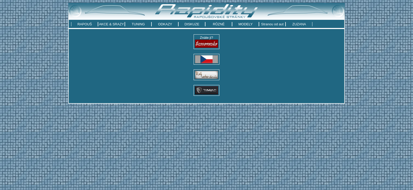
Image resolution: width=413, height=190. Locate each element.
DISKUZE (191, 24)
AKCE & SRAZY (111, 24)
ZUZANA (299, 24)
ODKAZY (165, 24)
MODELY (245, 24)
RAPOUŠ (84, 24)
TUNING (138, 24)
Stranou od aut (272, 24)
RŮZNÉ (219, 24)
